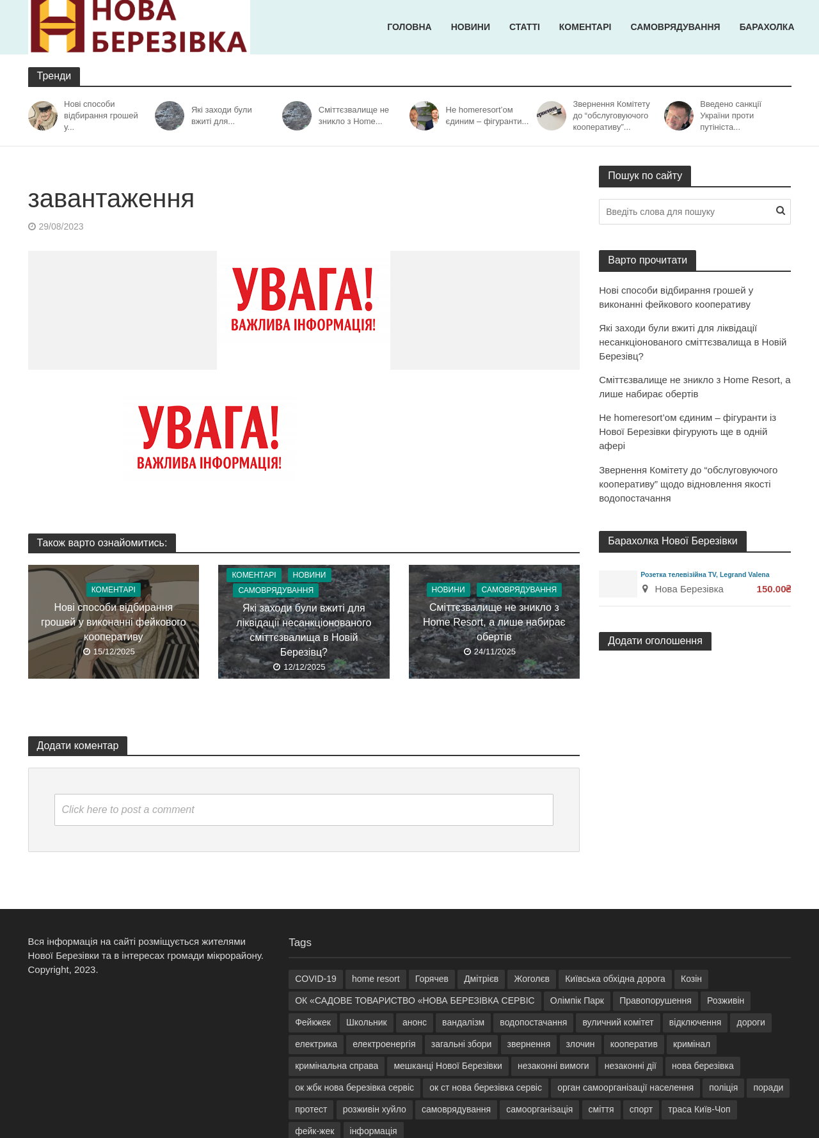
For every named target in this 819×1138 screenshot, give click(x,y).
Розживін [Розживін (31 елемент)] (725, 1000)
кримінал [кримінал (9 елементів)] (691, 1044)
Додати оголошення (655, 640)
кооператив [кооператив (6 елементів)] (634, 1044)
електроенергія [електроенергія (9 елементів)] (384, 1044)
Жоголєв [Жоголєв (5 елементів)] (532, 979)
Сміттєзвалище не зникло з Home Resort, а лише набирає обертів (494, 622)
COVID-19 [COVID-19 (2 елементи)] (316, 979)
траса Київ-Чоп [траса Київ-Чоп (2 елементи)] (699, 1109)
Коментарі (585, 27)
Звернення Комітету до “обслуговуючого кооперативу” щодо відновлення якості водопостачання (688, 483)
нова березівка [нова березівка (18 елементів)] (703, 1066)
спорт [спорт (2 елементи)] (641, 1109)
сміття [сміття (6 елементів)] (601, 1109)
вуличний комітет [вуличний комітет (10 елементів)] (617, 1022)
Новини (470, 27)
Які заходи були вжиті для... (221, 115)
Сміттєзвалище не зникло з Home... (354, 115)
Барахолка (767, 27)
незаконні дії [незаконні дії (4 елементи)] (630, 1066)
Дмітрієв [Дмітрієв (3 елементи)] (481, 979)
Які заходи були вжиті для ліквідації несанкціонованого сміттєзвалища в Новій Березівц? (303, 630)
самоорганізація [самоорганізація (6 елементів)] (539, 1109)
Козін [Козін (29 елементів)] (691, 979)
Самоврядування (675, 27)
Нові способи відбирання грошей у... (101, 115)
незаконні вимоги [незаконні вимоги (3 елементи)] (553, 1066)
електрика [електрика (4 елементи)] (316, 1044)
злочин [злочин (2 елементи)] (580, 1044)
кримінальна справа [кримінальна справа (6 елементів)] (336, 1066)
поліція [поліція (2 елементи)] (723, 1087)
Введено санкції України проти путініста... (730, 115)
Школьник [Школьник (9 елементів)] (366, 1022)
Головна (409, 27)
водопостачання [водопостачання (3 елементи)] (533, 1022)
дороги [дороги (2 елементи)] (750, 1022)
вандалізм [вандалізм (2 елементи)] (463, 1022)
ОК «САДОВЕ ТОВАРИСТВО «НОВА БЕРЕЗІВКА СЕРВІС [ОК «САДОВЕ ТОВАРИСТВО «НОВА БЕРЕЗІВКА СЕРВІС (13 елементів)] (415, 1000)
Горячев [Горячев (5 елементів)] (432, 979)
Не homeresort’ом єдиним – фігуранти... (487, 115)
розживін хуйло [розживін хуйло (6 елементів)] (374, 1109)
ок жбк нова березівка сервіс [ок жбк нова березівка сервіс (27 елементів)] (354, 1087)
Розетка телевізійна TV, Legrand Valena (704, 574)
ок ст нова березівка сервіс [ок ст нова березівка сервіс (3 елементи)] (485, 1087)
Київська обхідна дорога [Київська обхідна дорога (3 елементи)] (615, 979)
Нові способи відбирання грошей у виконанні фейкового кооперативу (113, 622)
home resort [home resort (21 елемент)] (376, 979)
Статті (524, 27)
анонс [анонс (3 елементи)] (414, 1022)
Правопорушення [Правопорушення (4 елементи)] (655, 1000)
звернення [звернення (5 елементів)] (529, 1044)
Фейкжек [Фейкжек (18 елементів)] (313, 1022)
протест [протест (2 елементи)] (311, 1109)
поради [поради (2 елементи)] (768, 1087)
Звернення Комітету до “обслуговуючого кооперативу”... (611, 115)
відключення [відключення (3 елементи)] (695, 1022)
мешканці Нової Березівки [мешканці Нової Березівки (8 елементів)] (448, 1066)
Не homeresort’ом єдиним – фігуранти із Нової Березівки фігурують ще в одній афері (687, 431)
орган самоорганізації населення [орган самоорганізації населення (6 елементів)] (625, 1087)
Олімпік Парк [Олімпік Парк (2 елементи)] (577, 1000)
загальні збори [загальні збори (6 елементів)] (461, 1044)
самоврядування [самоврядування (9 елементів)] (456, 1109)
